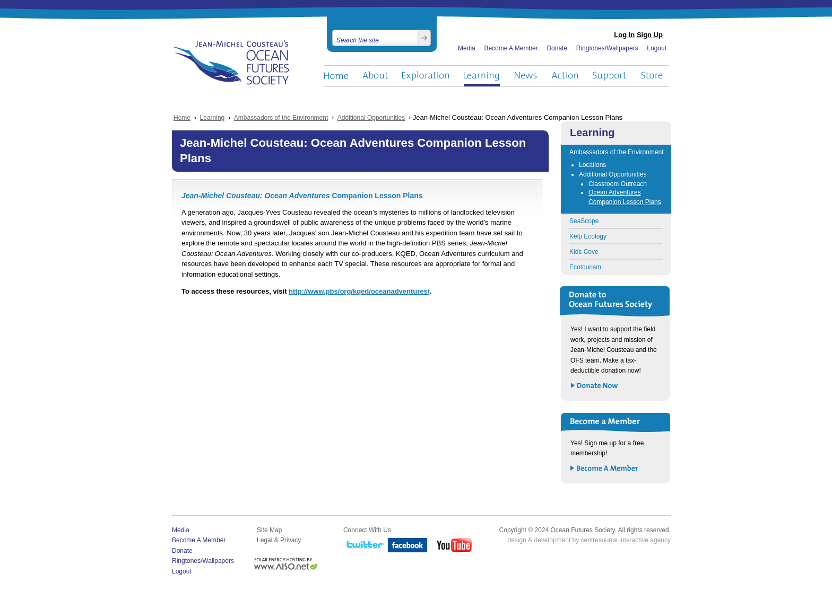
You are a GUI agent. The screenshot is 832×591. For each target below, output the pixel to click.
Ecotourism (585, 267)
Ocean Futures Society (231, 62)
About (375, 76)
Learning (482, 76)
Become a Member (604, 468)
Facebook (408, 545)
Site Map (269, 530)
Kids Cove (584, 251)
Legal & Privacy (279, 540)
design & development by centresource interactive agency (589, 540)
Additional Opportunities (371, 117)
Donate (557, 48)
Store (652, 76)
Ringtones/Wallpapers (607, 48)
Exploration (425, 76)
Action (564, 76)
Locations (592, 165)
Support (609, 76)
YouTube (452, 545)
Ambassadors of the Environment (281, 117)
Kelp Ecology (587, 236)
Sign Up (650, 35)
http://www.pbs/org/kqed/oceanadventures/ (359, 291)
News (525, 76)
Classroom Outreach (617, 184)
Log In (624, 35)
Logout (656, 48)
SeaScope (584, 221)
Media (466, 48)
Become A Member (511, 48)
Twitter (363, 545)
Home (336, 76)
